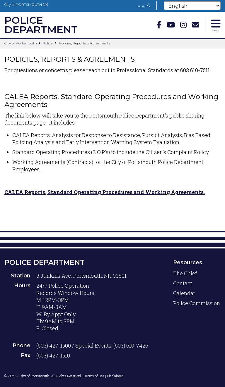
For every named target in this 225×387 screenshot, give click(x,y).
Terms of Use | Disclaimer (103, 376)
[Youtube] (171, 25)
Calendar (184, 293)
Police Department (44, 262)
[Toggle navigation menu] (216, 25)
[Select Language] (192, 5)
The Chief (185, 273)
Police (47, 43)
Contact (182, 283)
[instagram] (183, 25)
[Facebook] (159, 25)
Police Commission (196, 303)
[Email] (195, 25)
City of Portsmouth (20, 43)
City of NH (26, 4)
